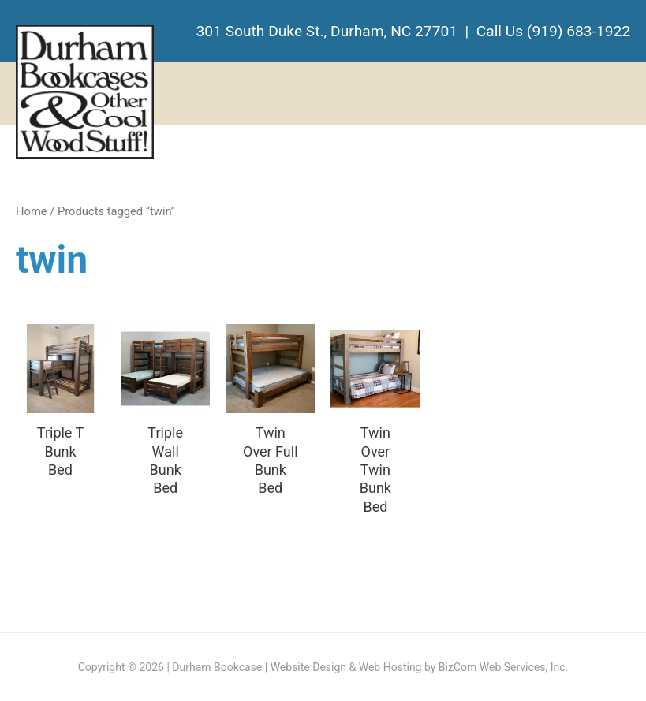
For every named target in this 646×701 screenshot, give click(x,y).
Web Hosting (390, 667)
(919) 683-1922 (578, 31)
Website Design (308, 667)
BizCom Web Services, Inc (502, 667)
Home (31, 211)
